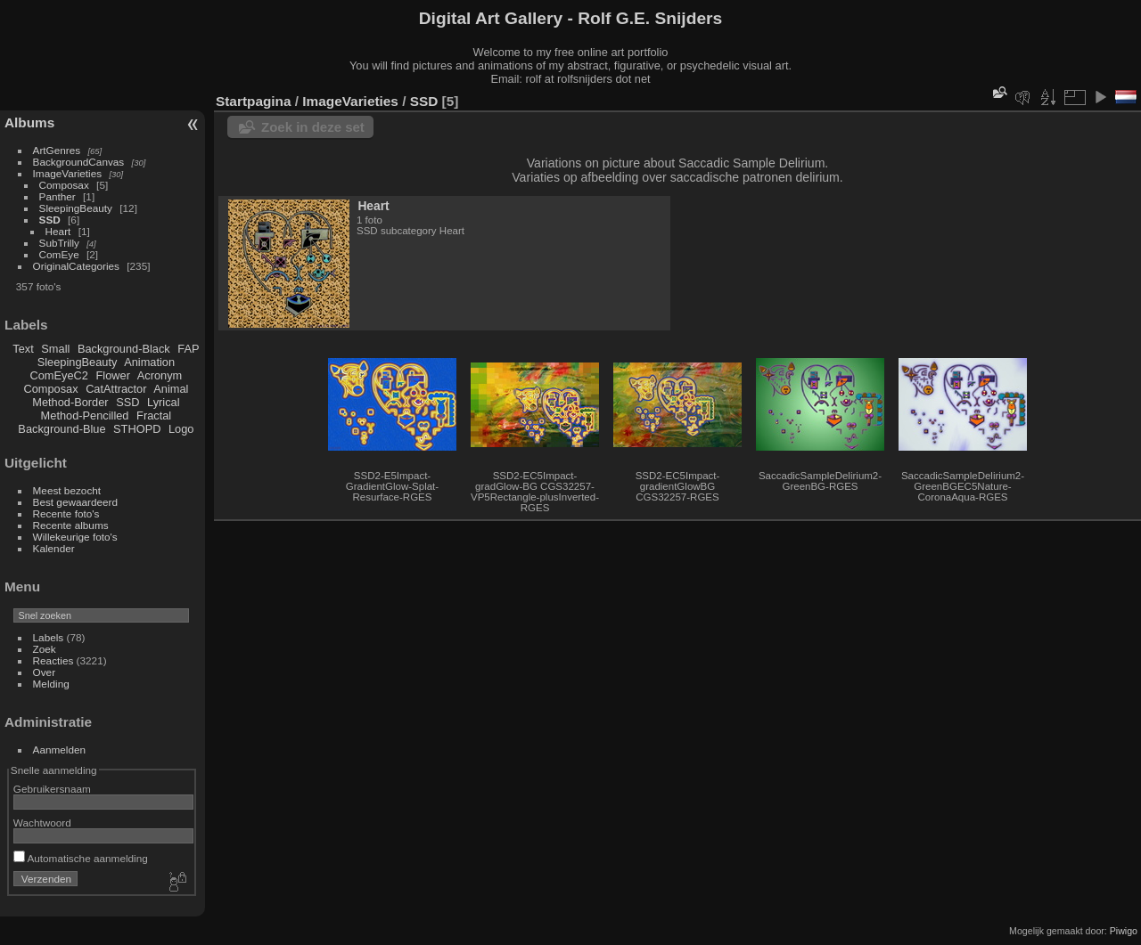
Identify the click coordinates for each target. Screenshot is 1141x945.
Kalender (54, 548)
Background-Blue (61, 429)
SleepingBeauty (75, 208)
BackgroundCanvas (79, 161)
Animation (149, 362)
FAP (188, 348)
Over (44, 672)
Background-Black (124, 348)
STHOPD (136, 429)
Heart (58, 231)
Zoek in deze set (313, 126)
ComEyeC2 (59, 375)
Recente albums (71, 525)
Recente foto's (66, 513)
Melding (51, 683)
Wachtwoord (42, 822)
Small (55, 348)
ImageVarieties (68, 173)
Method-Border (70, 402)
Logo (180, 429)
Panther (57, 196)
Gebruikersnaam (52, 788)
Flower (113, 375)
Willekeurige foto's (75, 536)
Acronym (160, 375)
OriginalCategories (76, 266)
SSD (50, 219)
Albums (29, 122)
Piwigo (1123, 930)
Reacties (53, 660)
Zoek (44, 649)
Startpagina (253, 101)
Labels (48, 637)
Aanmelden (59, 749)
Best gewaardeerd (76, 502)
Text (22, 348)
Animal (170, 388)
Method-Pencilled (85, 415)
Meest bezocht (67, 490)
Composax (64, 185)
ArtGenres (57, 150)
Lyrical (163, 402)
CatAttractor (116, 388)
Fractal (153, 415)
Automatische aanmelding (80, 858)
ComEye (59, 254)
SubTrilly (59, 242)
